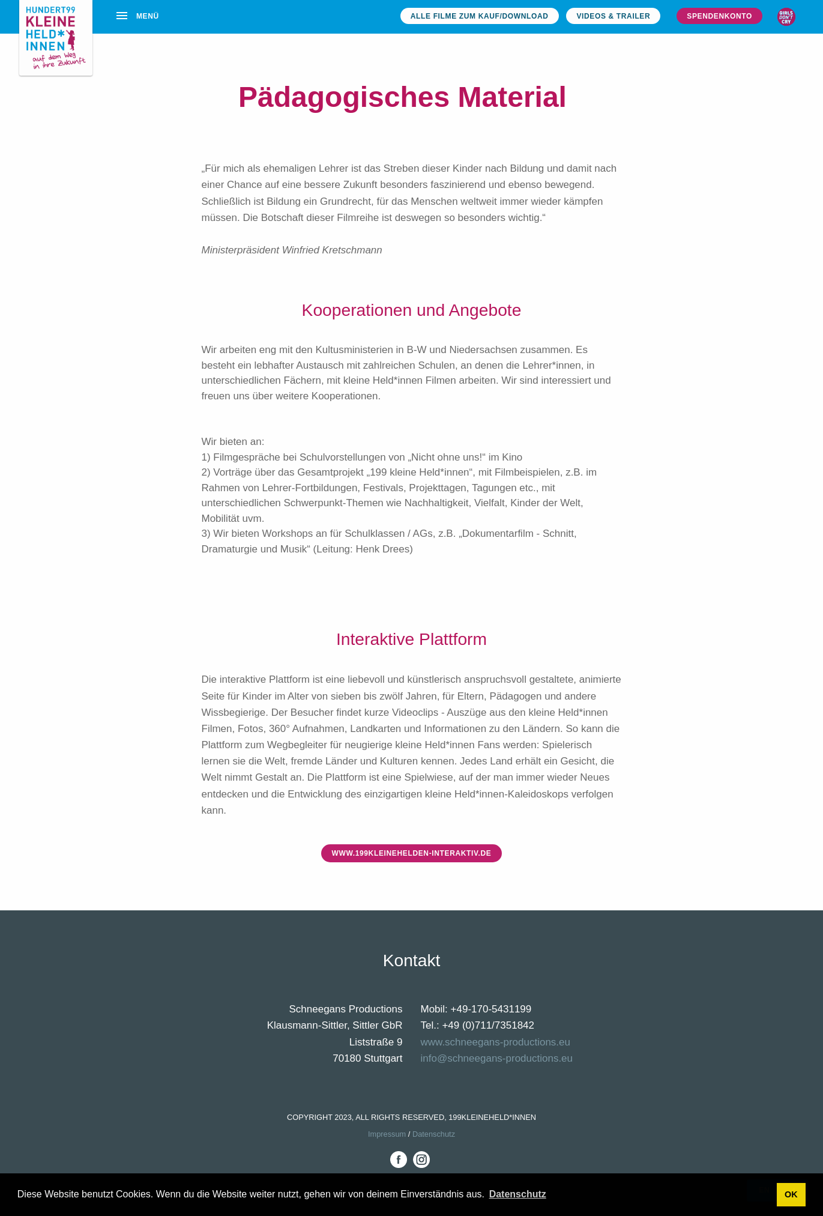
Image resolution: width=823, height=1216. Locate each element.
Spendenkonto (719, 16)
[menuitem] (139, 15)
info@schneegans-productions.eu (497, 1058)
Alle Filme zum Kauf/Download (480, 16)
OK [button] (791, 1194)
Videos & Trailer (613, 16)
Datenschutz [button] (517, 1194)
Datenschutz (433, 1134)
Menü (137, 15)
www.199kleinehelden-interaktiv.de (411, 853)
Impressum (387, 1134)
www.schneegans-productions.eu (495, 1042)
